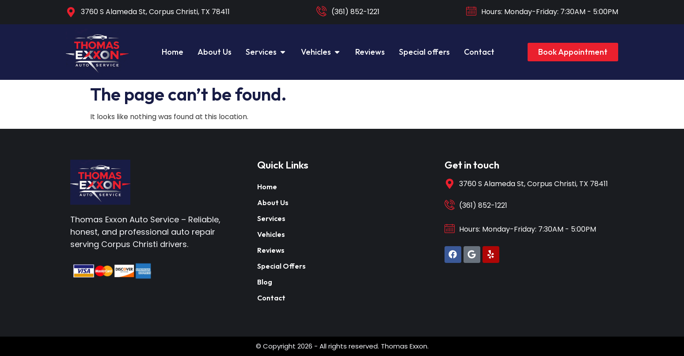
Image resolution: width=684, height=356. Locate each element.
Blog (264, 281)
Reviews (271, 250)
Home (267, 186)
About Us (273, 202)
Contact (271, 297)
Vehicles (271, 234)
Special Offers (281, 266)
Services (271, 218)
